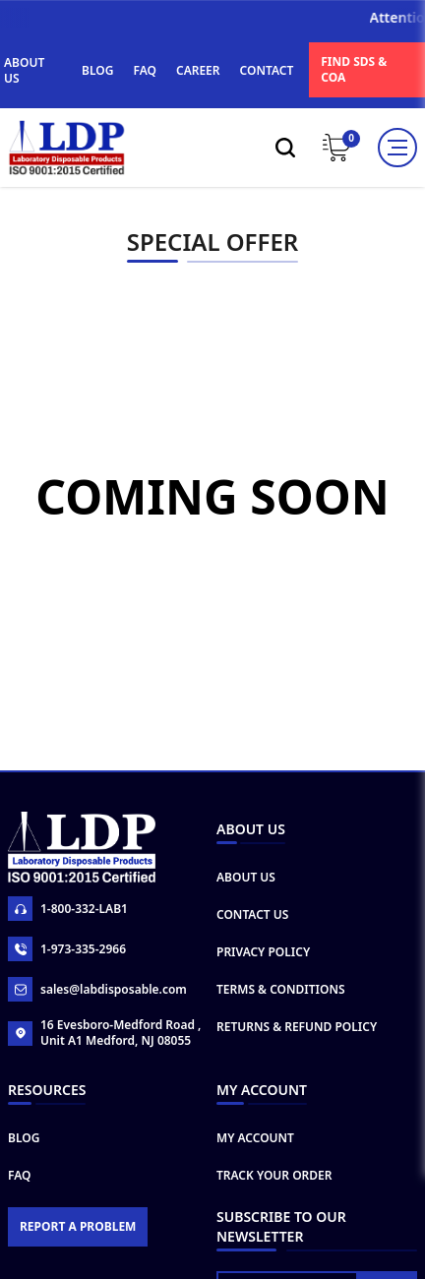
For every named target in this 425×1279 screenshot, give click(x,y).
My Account (255, 1181)
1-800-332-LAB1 (68, 952)
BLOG (97, 70)
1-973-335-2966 (67, 992)
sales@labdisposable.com (97, 1032)
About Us (245, 920)
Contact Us (252, 957)
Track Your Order (274, 1218)
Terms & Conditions (280, 1032)
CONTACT (267, 70)
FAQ (145, 70)
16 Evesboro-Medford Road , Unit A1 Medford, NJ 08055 (104, 1076)
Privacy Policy (263, 995)
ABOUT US (24, 70)
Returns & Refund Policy (296, 1070)
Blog (23, 1181)
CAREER (198, 70)
